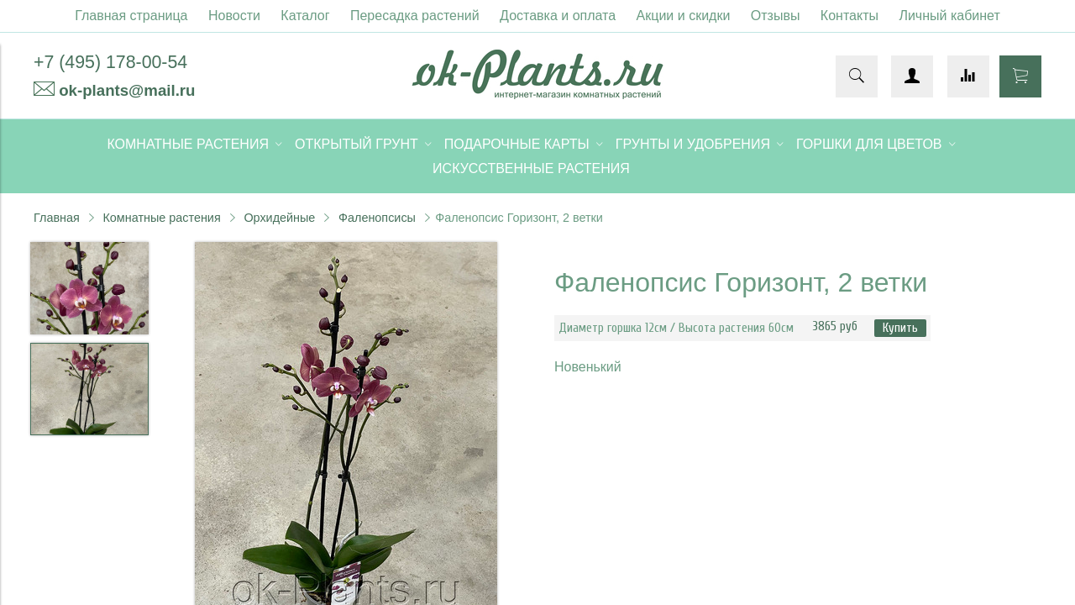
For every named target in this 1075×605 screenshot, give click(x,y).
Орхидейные (279, 217)
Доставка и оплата (558, 15)
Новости (234, 15)
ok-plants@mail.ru (127, 90)
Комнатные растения (161, 217)
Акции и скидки (684, 15)
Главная (57, 217)
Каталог (305, 15)
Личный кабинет (949, 15)
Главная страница (131, 15)
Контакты (849, 15)
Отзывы (775, 15)
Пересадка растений (415, 15)
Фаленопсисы (377, 217)
